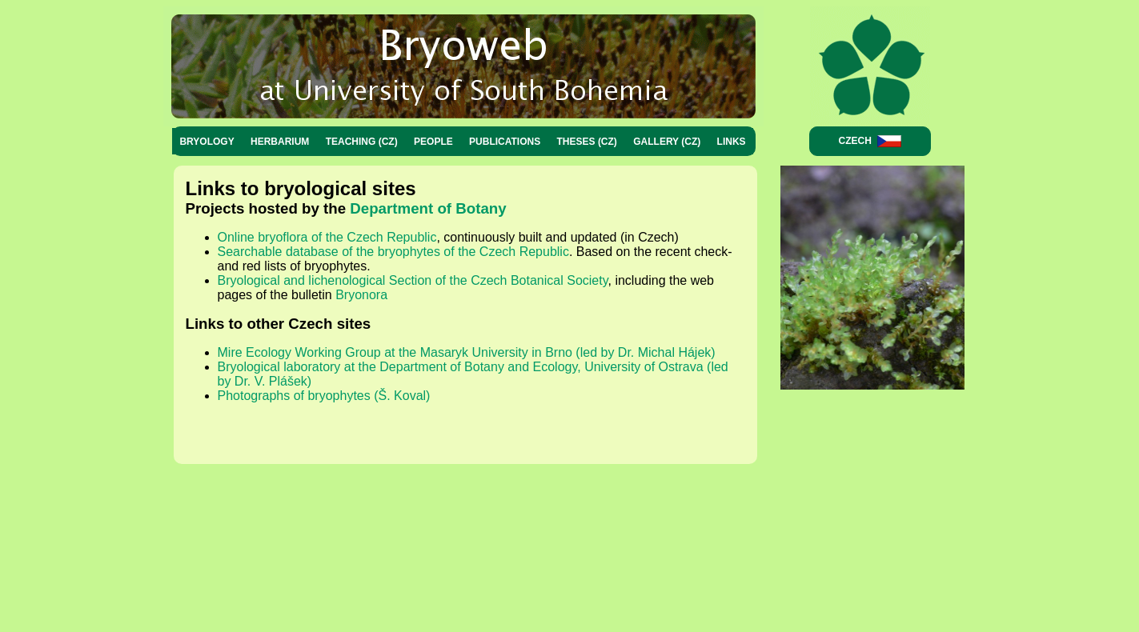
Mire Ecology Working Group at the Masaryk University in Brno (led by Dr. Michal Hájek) (467, 352)
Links (731, 141)
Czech (870, 141)
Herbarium (280, 141)
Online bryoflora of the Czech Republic (327, 237)
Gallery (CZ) (666, 141)
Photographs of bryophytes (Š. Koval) (324, 395)
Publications (504, 141)
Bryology (206, 141)
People (433, 141)
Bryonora (361, 295)
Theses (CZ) (587, 141)
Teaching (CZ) (362, 141)
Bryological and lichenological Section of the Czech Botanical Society (413, 280)
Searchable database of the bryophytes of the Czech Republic (393, 251)
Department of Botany (428, 208)
